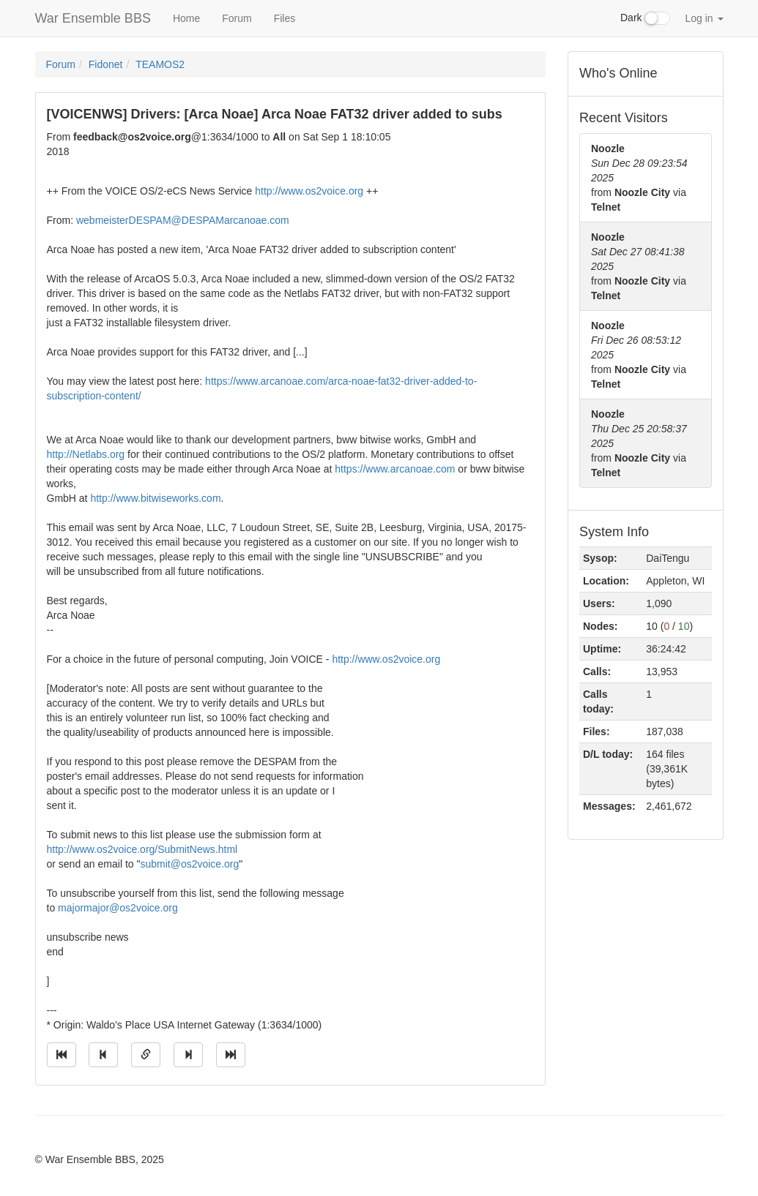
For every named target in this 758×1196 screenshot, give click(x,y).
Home (186, 18)
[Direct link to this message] (145, 1054)
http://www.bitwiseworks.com (155, 498)
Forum (236, 18)
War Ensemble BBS (93, 18)
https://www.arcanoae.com (395, 469)
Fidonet (106, 64)
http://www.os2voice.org (309, 191)
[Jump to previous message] (103, 1054)
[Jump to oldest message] (61, 1054)
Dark (645, 18)
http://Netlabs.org (86, 454)
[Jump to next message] (188, 1054)
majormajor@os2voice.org (118, 908)
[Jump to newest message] (230, 1054)
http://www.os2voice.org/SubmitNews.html (142, 849)
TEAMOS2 (160, 64)
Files (285, 18)
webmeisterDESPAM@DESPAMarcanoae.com (182, 220)
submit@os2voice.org (189, 864)
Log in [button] (704, 18)
